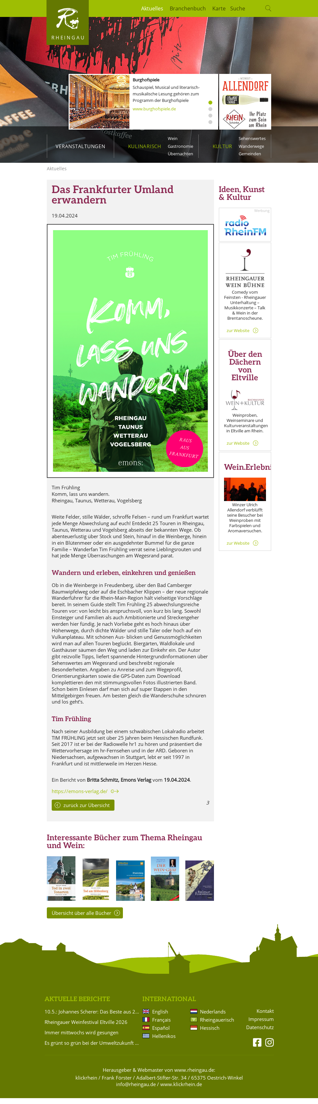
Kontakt (265, 1017)
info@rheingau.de (136, 1090)
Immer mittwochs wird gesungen (81, 1038)
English (160, 1017)
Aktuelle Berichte (77, 1005)
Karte (219, 8)
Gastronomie (180, 146)
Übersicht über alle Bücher (81, 918)
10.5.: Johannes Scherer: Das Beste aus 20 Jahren (92, 1017)
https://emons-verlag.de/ (80, 797)
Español (161, 1033)
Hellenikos (164, 1042)
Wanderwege (251, 146)
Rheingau (68, 37)
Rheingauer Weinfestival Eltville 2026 (86, 1028)
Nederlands (213, 1017)
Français (161, 1025)
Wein (173, 138)
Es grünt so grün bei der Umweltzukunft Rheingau (92, 1048)
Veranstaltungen (80, 146)
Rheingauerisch (216, 1025)
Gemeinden (250, 154)
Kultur (222, 146)
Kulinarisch (144, 146)
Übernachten (180, 154)
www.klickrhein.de (181, 1090)
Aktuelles (152, 8)
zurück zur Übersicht (86, 811)
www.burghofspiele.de (154, 109)
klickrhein (86, 1083)
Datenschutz (260, 1033)
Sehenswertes (252, 138)
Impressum (261, 1025)
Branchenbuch (188, 8)
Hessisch (209, 1033)
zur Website (238, 336)
